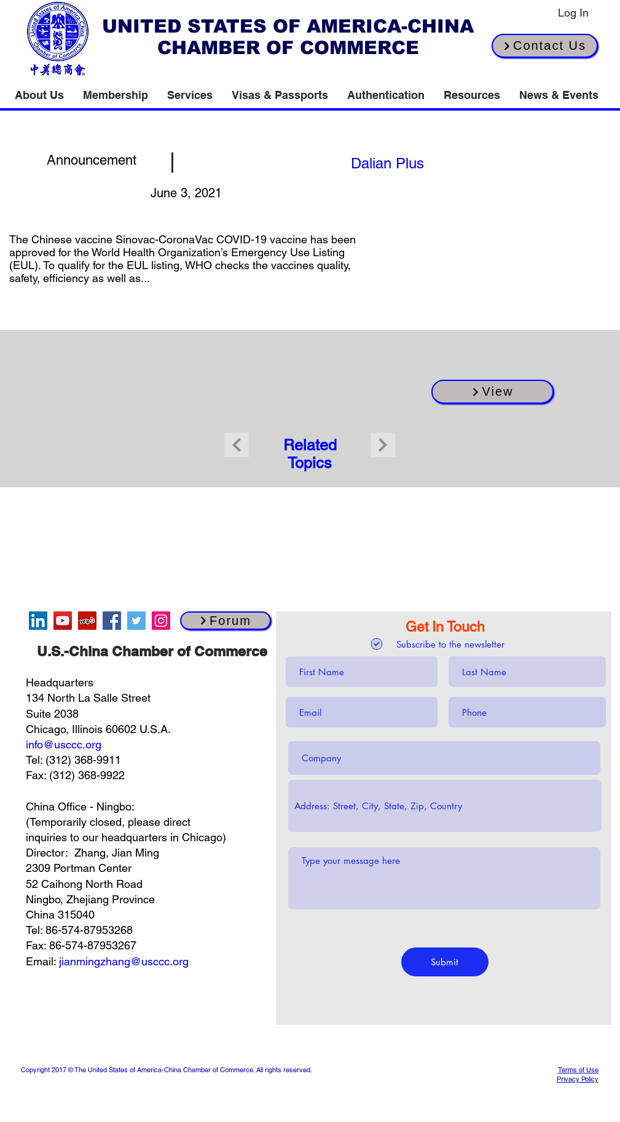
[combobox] (445, 806)
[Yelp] (87, 620)
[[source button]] (387, 162)
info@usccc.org (63, 744)
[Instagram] (161, 620)
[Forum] (225, 620)
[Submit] (445, 961)
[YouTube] (62, 620)
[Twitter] (136, 620)
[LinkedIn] (38, 620)
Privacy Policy (577, 1079)
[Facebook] (112, 620)
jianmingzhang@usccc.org (124, 961)
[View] (492, 392)
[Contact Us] (545, 46)
